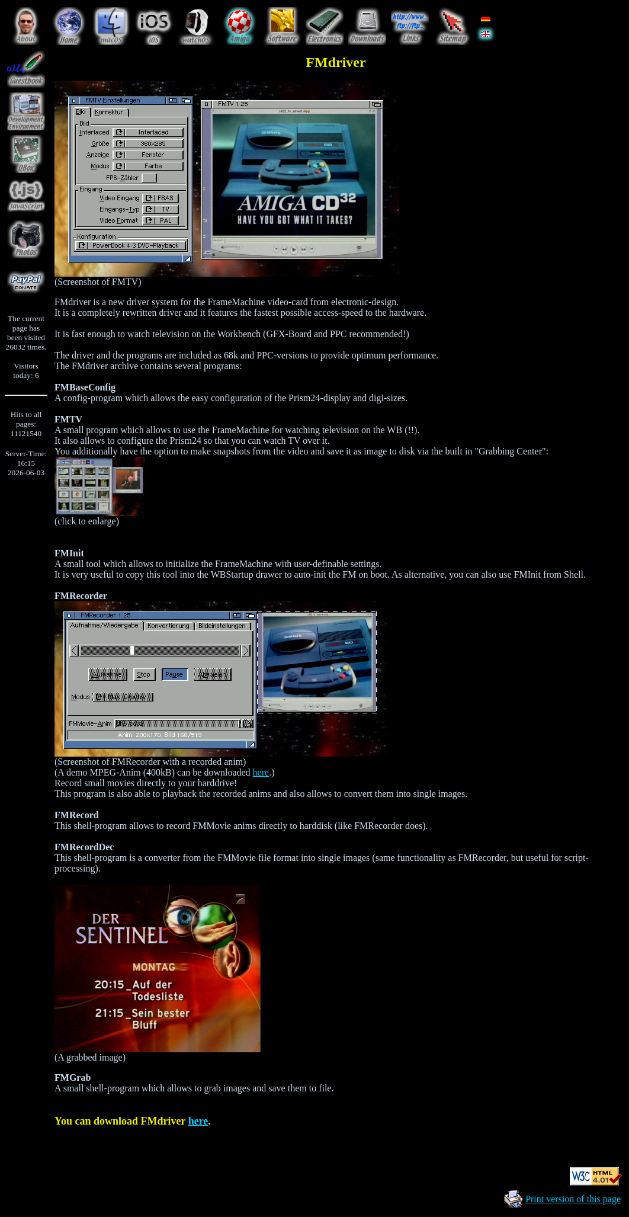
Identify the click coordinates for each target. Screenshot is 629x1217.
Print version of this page (573, 1199)
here (261, 772)
